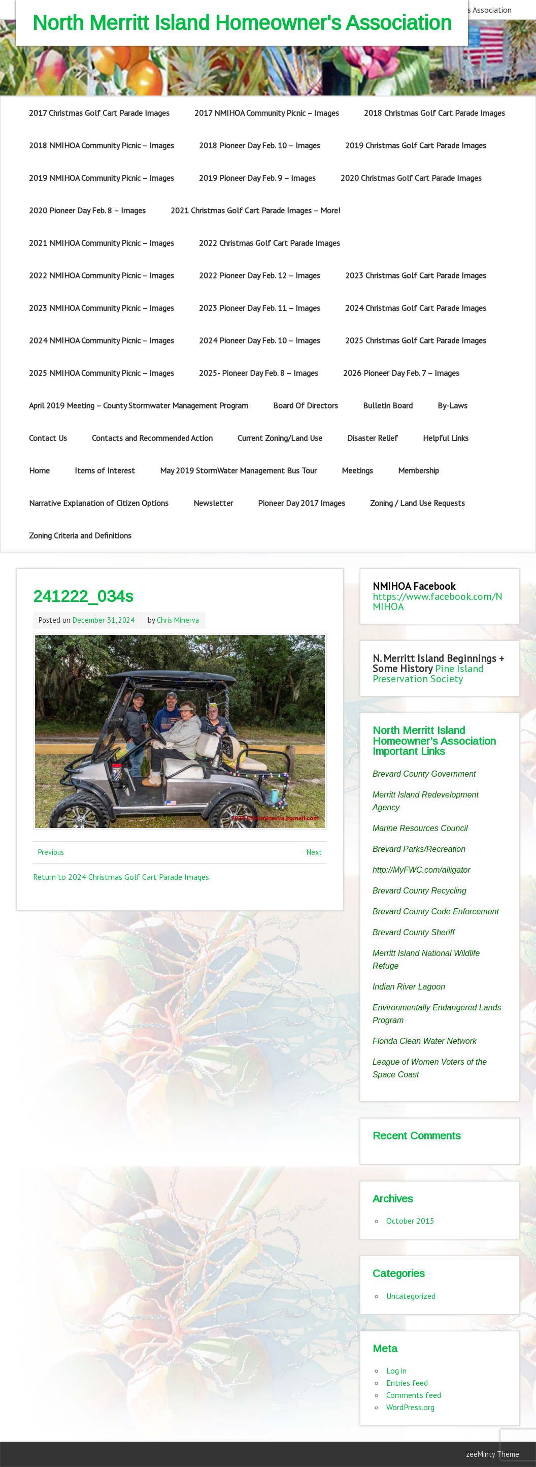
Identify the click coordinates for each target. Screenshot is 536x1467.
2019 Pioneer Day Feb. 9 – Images (257, 178)
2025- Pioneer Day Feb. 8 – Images (258, 373)
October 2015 (410, 1221)
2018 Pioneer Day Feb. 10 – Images (259, 145)
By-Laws (452, 405)
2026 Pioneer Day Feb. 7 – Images (401, 373)
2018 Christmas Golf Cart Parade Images (434, 113)
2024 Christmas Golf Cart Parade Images (415, 308)
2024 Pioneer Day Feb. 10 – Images (259, 340)
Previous (51, 852)
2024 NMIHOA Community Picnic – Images (101, 340)
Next (314, 852)
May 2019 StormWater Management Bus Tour (238, 470)
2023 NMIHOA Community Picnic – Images (101, 308)
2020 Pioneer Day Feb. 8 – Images (87, 210)
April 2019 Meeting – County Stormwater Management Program (138, 405)
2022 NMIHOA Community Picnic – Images (101, 275)
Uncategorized (411, 1296)
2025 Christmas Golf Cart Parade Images (415, 340)
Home (39, 470)
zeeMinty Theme (492, 1454)
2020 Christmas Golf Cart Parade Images (411, 178)
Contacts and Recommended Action (152, 438)
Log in (396, 1370)
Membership (418, 470)
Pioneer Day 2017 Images (301, 503)
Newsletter (213, 503)
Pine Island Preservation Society (428, 673)
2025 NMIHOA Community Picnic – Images (101, 373)
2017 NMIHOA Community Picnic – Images (266, 113)
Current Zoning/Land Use (280, 438)
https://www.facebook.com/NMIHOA (437, 601)
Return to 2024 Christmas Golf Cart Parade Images (121, 877)
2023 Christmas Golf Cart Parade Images (415, 275)
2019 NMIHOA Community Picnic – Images (101, 178)
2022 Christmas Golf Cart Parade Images (269, 243)
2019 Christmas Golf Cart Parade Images (415, 145)
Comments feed (413, 1395)
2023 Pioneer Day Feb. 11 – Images (259, 308)
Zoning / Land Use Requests (417, 503)
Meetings (357, 470)
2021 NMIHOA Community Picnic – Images (101, 243)
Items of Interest (105, 470)
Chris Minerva (178, 620)
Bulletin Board (388, 405)
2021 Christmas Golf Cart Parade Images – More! (255, 210)
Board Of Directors (305, 405)
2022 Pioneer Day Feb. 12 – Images (259, 275)
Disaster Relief (372, 438)
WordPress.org (410, 1407)
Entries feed (407, 1383)
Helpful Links (445, 438)
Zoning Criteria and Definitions (80, 535)
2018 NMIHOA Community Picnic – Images (101, 145)
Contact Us (48, 438)
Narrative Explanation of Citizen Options (99, 503)
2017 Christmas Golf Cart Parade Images (99, 113)
